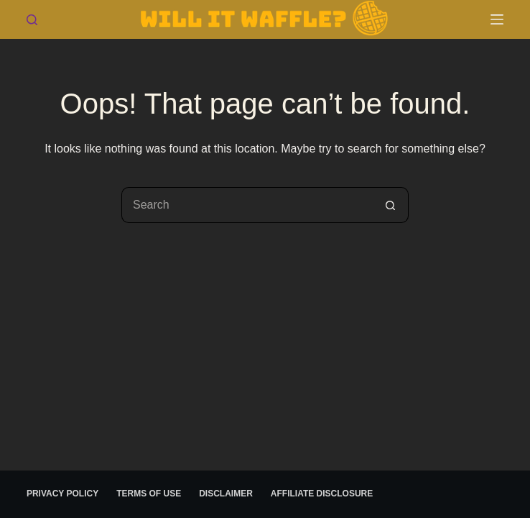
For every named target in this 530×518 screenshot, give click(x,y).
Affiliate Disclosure (322, 494)
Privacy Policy (62, 494)
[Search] (32, 19)
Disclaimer (226, 494)
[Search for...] (247, 205)
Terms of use (148, 494)
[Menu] (497, 19)
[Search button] (391, 205)
